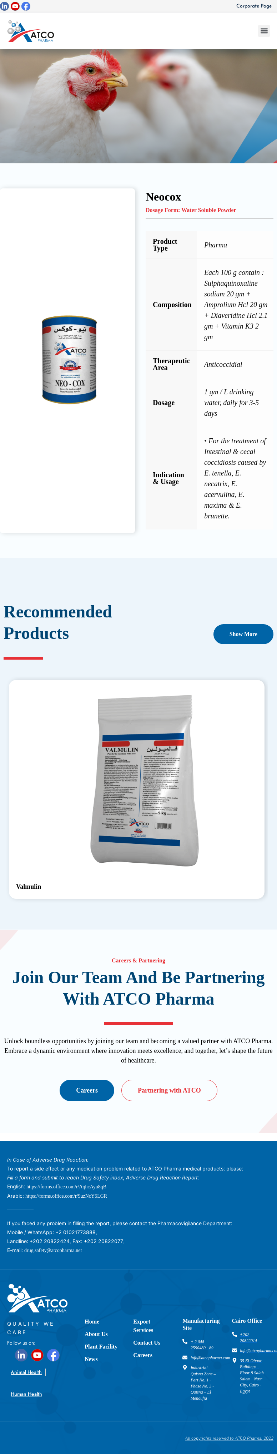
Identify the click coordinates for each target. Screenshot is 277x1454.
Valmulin (28, 886)
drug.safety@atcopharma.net (53, 1250)
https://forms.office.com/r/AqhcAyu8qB (66, 1186)
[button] (264, 31)
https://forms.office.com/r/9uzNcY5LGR (66, 1196)
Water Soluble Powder (208, 210)
